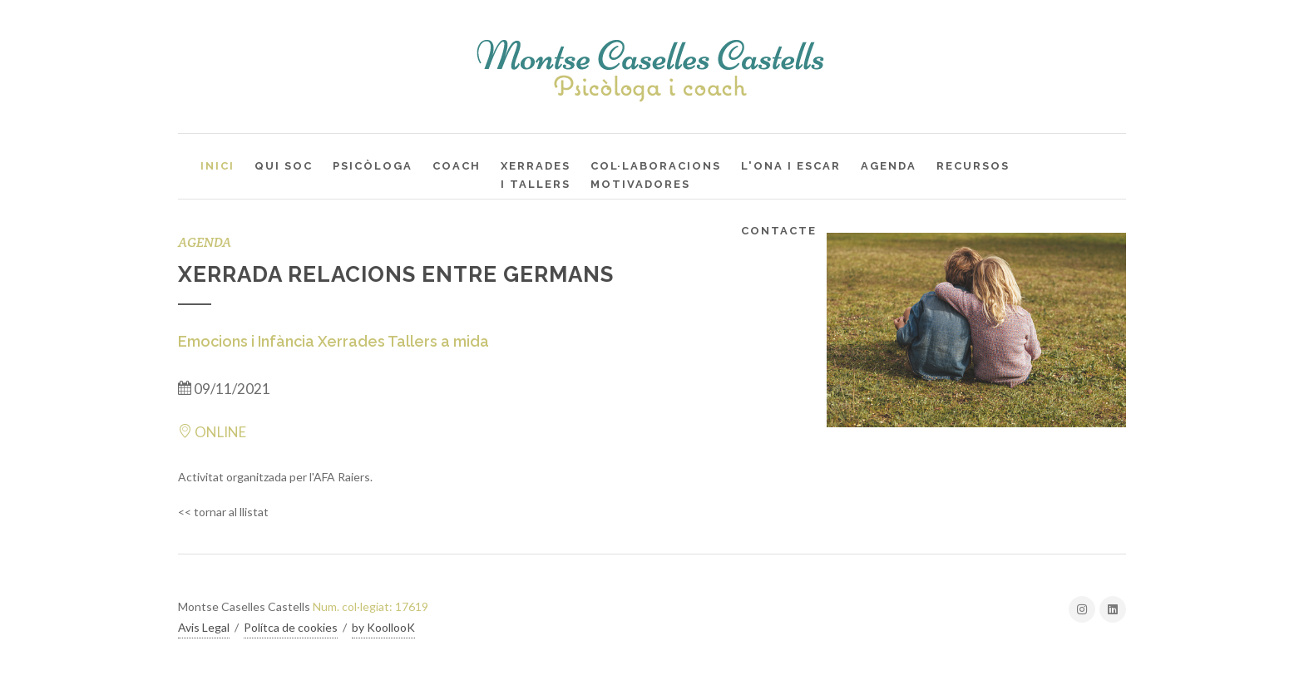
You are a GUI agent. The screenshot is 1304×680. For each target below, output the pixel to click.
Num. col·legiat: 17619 (370, 606)
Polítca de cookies (291, 627)
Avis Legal (204, 627)
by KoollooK (383, 627)
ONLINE (212, 432)
